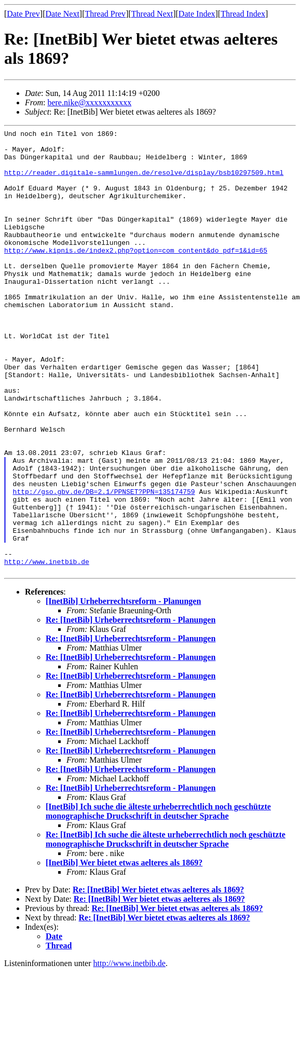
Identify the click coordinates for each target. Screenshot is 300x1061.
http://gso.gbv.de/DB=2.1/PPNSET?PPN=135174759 (104, 564)
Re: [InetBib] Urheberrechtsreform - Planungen (130, 708)
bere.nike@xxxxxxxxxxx (89, 102)
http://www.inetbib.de (46, 648)
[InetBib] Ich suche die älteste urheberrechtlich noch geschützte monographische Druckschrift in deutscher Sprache (158, 900)
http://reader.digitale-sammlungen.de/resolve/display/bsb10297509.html (143, 181)
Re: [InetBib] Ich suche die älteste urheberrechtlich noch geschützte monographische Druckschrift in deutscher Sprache (165, 928)
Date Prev (23, 13)
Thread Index (243, 13)
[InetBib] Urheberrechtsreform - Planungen (123, 689)
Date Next (62, 13)
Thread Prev (105, 13)
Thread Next (152, 13)
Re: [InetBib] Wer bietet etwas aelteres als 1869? (158, 978)
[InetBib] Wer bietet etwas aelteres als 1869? (124, 951)
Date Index (197, 13)
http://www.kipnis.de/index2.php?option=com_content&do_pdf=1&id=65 (135, 275)
